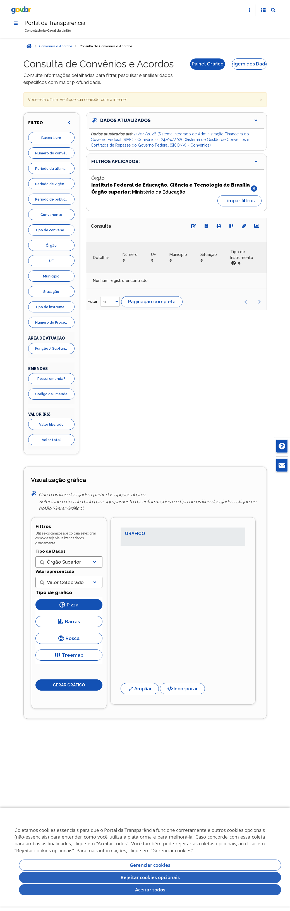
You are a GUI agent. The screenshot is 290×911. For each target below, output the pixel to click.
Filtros (43, 526)
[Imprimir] (218, 226)
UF (51, 261)
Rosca (69, 638)
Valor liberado (51, 424)
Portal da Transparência (55, 23)
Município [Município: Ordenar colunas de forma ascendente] (178, 254)
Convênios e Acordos (55, 46)
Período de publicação (54, 199)
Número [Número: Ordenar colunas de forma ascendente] (130, 254)
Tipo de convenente (52, 230)
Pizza (68, 605)
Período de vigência (52, 184)
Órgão (51, 245)
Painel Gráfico (208, 64)
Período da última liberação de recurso (55, 168)
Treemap (69, 655)
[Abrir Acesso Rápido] (249, 10)
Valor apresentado (54, 571)
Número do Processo (53, 322)
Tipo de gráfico (53, 592)
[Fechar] (254, 188)
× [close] (261, 99)
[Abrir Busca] (273, 10)
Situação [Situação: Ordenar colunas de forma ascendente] (208, 254)
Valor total (51, 440)
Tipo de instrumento (53, 307)
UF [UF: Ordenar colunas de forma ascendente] (153, 254)
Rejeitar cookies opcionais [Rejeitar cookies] (150, 877)
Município (51, 276)
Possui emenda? (51, 378)
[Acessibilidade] (263, 10)
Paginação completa (152, 301)
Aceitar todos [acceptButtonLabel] (150, 889)
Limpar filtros (239, 200)
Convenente (51, 215)
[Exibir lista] (94, 561)
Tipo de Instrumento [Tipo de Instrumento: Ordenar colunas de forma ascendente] (241, 257)
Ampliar (140, 688)
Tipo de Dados (50, 551)
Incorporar (182, 688)
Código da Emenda (51, 394)
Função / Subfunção (53, 348)
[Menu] (15, 23)
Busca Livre (51, 138)
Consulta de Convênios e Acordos (106, 46)
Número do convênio (53, 153)
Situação (51, 291)
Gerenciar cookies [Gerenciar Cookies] (150, 865)
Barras (69, 621)
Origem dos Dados (249, 64)
